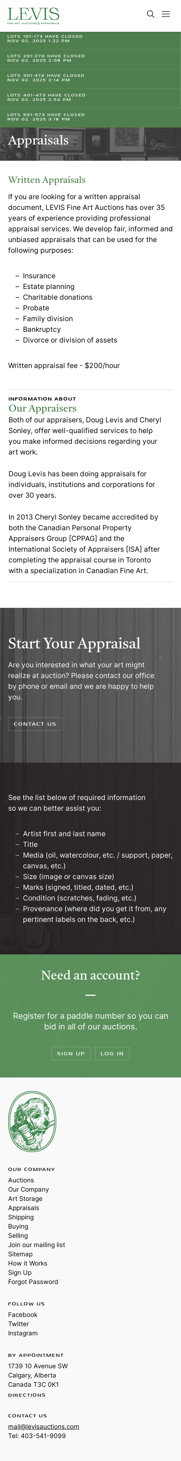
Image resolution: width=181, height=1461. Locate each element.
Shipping (21, 1217)
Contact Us (35, 724)
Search (151, 14)
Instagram (23, 1333)
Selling (18, 1235)
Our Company (28, 1189)
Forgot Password (33, 1281)
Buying (18, 1226)
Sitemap (20, 1254)
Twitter (18, 1324)
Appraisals (23, 1208)
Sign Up (71, 1053)
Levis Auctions (33, 15)
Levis (32, 1121)
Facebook (22, 1314)
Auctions (21, 1180)
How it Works (27, 1263)
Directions (27, 1395)
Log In (112, 1053)
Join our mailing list (36, 1245)
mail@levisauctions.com (43, 1426)
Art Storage (25, 1198)
